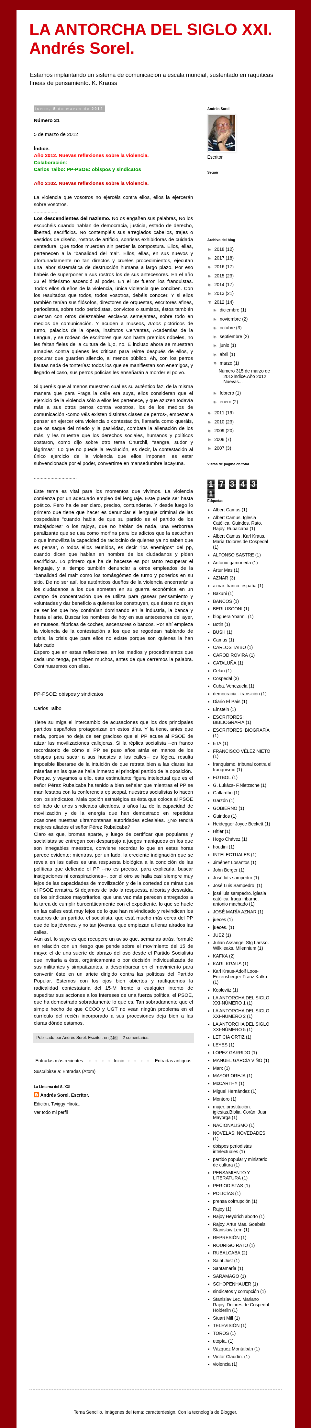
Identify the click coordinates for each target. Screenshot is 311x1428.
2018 (220, 249)
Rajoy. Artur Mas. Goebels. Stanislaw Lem (240, 1227)
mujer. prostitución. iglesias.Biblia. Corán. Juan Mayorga (240, 1112)
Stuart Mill (223, 1318)
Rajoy (219, 1209)
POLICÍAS (223, 1193)
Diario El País (226, 701)
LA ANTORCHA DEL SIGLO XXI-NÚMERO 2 (241, 1013)
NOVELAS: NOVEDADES (239, 1133)
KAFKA (220, 955)
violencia (221, 1364)
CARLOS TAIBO (229, 647)
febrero (227, 393)
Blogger (228, 1412)
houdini (220, 846)
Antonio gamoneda (232, 562)
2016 (220, 266)
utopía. (220, 1341)
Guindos (221, 816)
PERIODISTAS (228, 1185)
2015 (220, 275)
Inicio (119, 1060)
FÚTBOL (222, 777)
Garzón (220, 800)
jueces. (220, 927)
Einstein (221, 709)
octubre (228, 327)
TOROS (221, 1333)
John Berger (225, 870)
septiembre (231, 336)
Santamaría (224, 1268)
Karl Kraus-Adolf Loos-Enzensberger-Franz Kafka (240, 974)
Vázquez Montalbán (233, 1348)
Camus (220, 639)
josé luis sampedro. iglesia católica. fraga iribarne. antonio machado (239, 899)
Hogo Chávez (226, 839)
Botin (218, 624)
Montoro (221, 1099)
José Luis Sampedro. (234, 885)
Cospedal (222, 678)
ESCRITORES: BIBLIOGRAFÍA (228, 719)
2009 (220, 430)
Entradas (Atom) (78, 1071)
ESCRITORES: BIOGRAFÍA (241, 730)
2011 (220, 412)
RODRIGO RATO (230, 1245)
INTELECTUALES (231, 854)
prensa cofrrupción (231, 1201)
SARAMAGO (226, 1276)
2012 (220, 302)
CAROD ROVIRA (230, 655)
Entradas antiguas (173, 1060)
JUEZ (218, 935)
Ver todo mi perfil (51, 1112)
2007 (220, 448)
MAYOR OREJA (229, 1075)
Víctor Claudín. (228, 1356)
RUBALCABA (226, 1252)
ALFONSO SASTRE (233, 554)
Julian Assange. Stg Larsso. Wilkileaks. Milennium (241, 945)
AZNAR (220, 577)
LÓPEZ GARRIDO (231, 1052)
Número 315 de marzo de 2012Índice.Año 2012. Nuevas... (244, 376)
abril (224, 354)
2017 (220, 258)
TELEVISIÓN (226, 1325)
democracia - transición (236, 693)
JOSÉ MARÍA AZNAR (235, 911)
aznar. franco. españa (235, 585)
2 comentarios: (136, 1037)
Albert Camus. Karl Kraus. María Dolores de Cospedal (240, 538)
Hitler (218, 831)
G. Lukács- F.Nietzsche (236, 785)
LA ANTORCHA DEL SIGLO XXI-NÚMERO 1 (241, 1000)
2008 (220, 439)
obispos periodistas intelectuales (232, 1148)
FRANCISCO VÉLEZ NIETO (241, 751)
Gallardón (223, 792)
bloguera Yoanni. (230, 616)
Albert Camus (226, 509)
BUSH (219, 632)
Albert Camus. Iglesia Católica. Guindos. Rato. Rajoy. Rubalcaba (237, 523)
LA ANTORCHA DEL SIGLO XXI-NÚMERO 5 (241, 1026)
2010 (220, 421)
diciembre (230, 309)
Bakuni (220, 593)
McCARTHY (225, 1083)
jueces (219, 919)
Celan (219, 670)
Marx (218, 1068)
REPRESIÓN (226, 1237)
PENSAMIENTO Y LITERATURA (231, 1175)
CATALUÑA (225, 662)
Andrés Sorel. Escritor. (64, 1095)
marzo (227, 363)
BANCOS (222, 601)
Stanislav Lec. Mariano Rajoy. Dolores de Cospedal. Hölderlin (241, 1305)
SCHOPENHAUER (232, 1284)
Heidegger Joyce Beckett (238, 823)
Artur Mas (223, 570)
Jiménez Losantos (231, 862)
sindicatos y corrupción (236, 1291)
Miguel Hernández (231, 1091)
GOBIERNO (225, 808)
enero (226, 401)
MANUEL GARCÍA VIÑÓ (237, 1060)
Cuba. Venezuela (230, 686)
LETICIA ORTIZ (229, 1037)
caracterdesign (160, 1412)
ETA (217, 743)
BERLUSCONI (227, 608)
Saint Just (223, 1260)
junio (225, 345)
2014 (220, 284)
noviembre (231, 319)
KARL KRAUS (227, 963)
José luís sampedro (232, 877)
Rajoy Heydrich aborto (235, 1216)
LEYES (220, 1044)
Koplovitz (222, 990)
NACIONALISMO (230, 1125)
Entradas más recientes (59, 1060)
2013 (220, 293)
